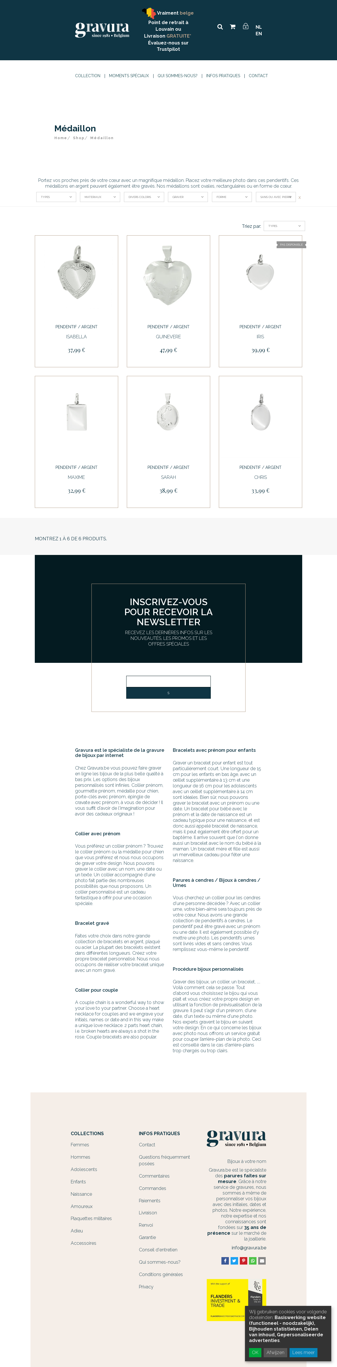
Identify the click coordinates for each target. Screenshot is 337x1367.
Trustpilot (168, 49)
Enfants (78, 1182)
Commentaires (154, 1176)
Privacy (146, 1287)
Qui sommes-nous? (178, 75)
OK (255, 1352)
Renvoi (146, 1225)
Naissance (81, 1194)
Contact (258, 75)
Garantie (147, 1237)
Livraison (148, 1212)
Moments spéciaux (129, 75)
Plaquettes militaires (91, 1218)
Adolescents (84, 1169)
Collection (87, 75)
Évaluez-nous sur (168, 43)
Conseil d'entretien (158, 1250)
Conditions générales (161, 1274)
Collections (87, 1133)
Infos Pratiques (223, 75)
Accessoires (83, 1243)
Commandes (152, 1188)
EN (259, 33)
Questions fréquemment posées (164, 1160)
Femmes (80, 1144)
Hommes (80, 1157)
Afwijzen (275, 1352)
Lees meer (303, 1352)
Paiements (149, 1200)
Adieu (77, 1231)
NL (259, 27)
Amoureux (82, 1206)
